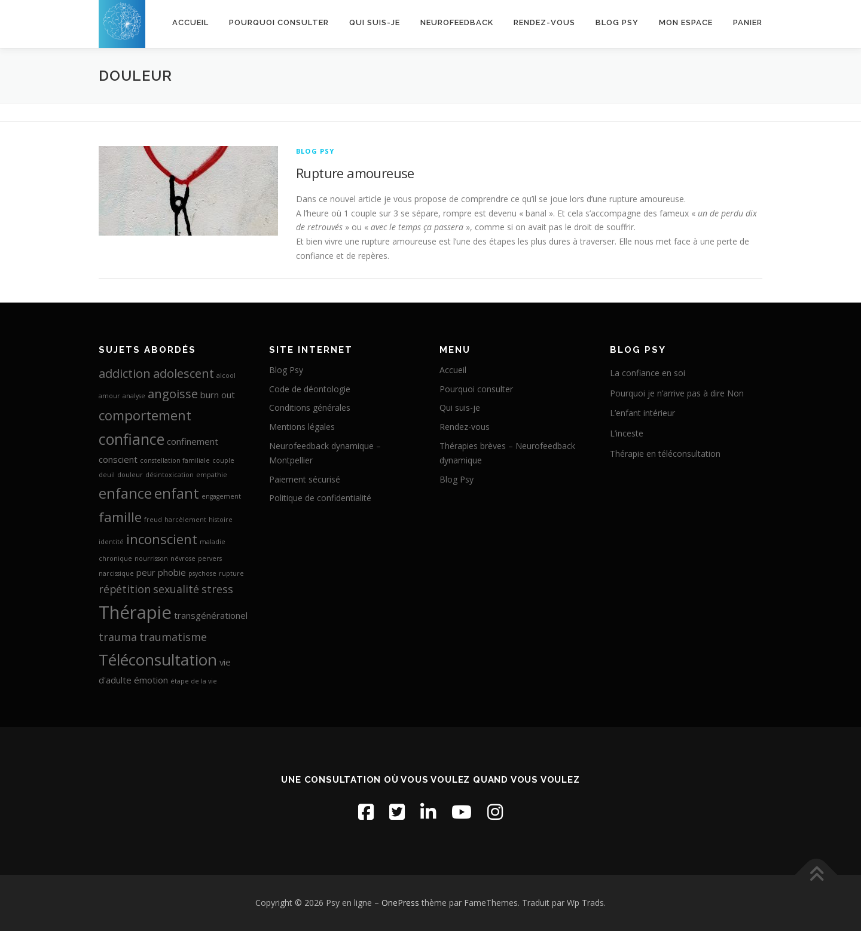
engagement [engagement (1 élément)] (221, 496)
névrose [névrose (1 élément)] (183, 558)
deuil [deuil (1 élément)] (107, 475)
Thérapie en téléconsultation (665, 453)
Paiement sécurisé (304, 479)
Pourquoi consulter (279, 22)
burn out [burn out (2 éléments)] (217, 395)
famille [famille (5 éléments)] (120, 517)
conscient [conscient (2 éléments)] (118, 459)
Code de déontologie (309, 389)
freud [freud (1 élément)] (153, 519)
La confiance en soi (647, 372)
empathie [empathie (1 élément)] (211, 475)
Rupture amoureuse (355, 173)
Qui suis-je (374, 22)
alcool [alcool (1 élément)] (226, 375)
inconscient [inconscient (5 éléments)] (161, 539)
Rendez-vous (544, 22)
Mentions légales (302, 426)
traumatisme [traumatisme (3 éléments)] (173, 637)
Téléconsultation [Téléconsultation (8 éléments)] (158, 659)
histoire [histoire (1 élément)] (221, 519)
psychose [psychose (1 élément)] (202, 573)
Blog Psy (617, 22)
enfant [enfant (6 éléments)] (176, 493)
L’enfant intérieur (642, 413)
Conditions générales (309, 407)
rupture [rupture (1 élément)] (231, 573)
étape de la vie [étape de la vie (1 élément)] (193, 681)
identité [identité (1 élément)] (111, 542)
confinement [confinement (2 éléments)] (192, 441)
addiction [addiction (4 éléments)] (125, 373)
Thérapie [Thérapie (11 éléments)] (135, 612)
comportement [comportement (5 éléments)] (145, 415)
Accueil (190, 22)
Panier (747, 22)
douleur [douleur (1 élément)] (130, 475)
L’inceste (626, 433)
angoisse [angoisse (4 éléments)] (173, 393)
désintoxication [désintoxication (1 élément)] (169, 475)
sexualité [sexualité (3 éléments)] (176, 589)
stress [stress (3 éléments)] (217, 589)
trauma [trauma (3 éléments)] (118, 637)
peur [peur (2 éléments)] (145, 572)
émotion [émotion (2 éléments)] (151, 680)
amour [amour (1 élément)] (109, 396)
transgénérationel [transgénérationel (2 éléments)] (211, 615)
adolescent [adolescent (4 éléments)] (183, 373)
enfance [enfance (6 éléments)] (125, 493)
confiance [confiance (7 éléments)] (131, 439)
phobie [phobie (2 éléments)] (172, 572)
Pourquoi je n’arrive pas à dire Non (677, 393)
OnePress (400, 902)
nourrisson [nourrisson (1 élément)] (151, 558)
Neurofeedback (456, 22)
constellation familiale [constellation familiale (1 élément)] (175, 460)
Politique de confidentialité (320, 497)
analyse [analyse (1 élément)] (134, 396)
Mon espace (686, 22)
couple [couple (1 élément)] (223, 460)
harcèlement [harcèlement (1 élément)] (185, 519)
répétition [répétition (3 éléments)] (125, 589)
